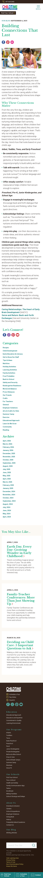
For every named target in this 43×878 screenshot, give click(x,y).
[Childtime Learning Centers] (8, 6)
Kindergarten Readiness (12, 386)
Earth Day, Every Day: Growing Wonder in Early (19, 551)
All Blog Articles (11, 833)
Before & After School (13, 754)
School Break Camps (13, 760)
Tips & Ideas (7, 360)
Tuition (8, 788)
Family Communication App (15, 785)
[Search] (33, 845)
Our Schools (12, 774)
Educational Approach (11, 420)
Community (7, 427)
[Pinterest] (8, 42)
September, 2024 (9, 501)
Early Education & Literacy (13, 354)
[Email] (12, 42)
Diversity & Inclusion (13, 806)
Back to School (8, 379)
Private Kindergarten (12, 751)
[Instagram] (9, 335)
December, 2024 (9, 491)
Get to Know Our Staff (11, 357)
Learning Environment (13, 723)
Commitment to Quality (13, 720)
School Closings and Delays (15, 796)
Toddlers (9, 735)
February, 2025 (8, 485)
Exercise (6, 417)
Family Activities (9, 373)
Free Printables (8, 376)
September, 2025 (9, 463)
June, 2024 (7, 510)
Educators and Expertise (14, 718)
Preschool (9, 743)
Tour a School (10, 780)
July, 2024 (6, 507)
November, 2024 (9, 495)
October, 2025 (8, 460)
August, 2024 (8, 504)
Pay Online (12, 697)
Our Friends (7, 395)
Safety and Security (10, 382)
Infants (8, 732)
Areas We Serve (11, 866)
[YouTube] (17, 335)
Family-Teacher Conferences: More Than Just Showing (21, 599)
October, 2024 (8, 498)
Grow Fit (9, 768)
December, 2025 (9, 453)
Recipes (6, 348)
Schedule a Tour (14, 694)
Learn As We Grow (9, 424)
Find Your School (7, 13)
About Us (11, 803)
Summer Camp (8, 414)
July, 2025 (6, 469)
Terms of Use (10, 862)
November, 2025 (9, 457)
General (6, 405)
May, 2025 (6, 476)
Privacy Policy (10, 860)
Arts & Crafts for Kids (11, 411)
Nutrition (6, 363)
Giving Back (10, 817)
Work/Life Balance (10, 389)
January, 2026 (8, 450)
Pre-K (8, 746)
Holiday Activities (9, 367)
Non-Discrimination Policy (14, 864)
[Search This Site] (21, 845)
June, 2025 (7, 472)
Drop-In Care (10, 757)
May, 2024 (6, 514)
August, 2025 (8, 466)
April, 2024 (7, 517)
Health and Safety (12, 783)
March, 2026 (7, 444)
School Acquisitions (13, 811)
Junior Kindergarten (12, 749)
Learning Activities (10, 370)
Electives (9, 765)
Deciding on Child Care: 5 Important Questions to (20, 645)
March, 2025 (7, 482)
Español (12, 700)
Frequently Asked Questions (15, 822)
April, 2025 (7, 479)
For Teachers (8, 401)
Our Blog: (6, 21)
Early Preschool (11, 741)
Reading (6, 430)
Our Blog (11, 830)
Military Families (11, 794)
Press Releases (9, 392)
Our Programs (14, 730)
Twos (8, 738)
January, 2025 (8, 488)
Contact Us (10, 825)
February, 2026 (8, 447)
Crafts (5, 398)
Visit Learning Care (12, 858)
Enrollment (9, 791)
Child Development (10, 351)
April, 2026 (7, 441)
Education (11, 712)
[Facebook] (3, 42)
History (8, 819)
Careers (8, 808)
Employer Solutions (10, 408)
